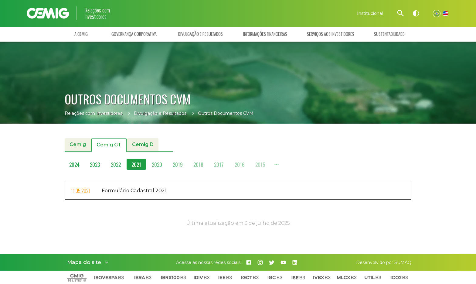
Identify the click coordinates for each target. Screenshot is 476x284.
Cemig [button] (78, 144)
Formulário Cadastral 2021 (134, 190)
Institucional (370, 13)
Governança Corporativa (134, 34)
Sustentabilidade (389, 34)
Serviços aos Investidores (330, 34)
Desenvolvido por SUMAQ (383, 262)
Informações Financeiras (265, 34)
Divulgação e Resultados (200, 34)
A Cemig (81, 34)
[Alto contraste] (416, 13)
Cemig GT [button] (109, 145)
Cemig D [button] (142, 144)
